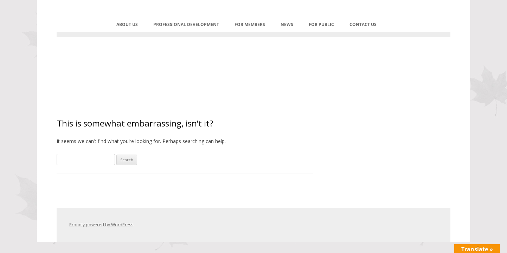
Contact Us (363, 24)
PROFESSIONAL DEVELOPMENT (186, 24)
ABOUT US (127, 24)
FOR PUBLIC (321, 24)
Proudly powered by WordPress (101, 225)
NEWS (287, 24)
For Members (250, 24)
